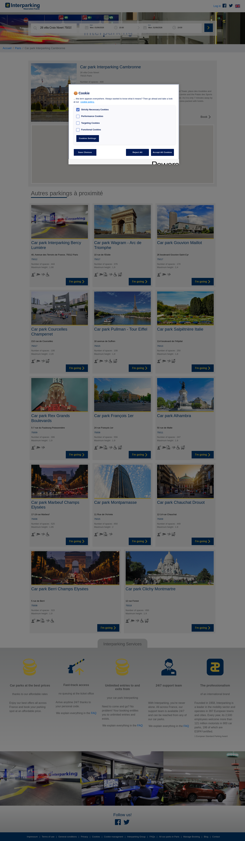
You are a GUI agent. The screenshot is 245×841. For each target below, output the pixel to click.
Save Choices (85, 152)
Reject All (137, 152)
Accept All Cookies (162, 152)
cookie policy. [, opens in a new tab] (87, 102)
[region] (124, 124)
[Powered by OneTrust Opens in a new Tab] (164, 162)
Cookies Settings (87, 138)
